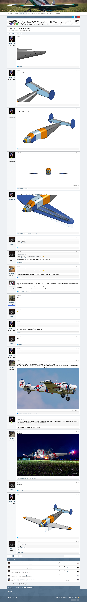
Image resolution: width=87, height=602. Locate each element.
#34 (78, 348)
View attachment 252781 (22, 547)
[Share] (76, 36)
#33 (78, 336)
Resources (42, 13)
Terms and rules (64, 597)
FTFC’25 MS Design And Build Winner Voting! (21, 571)
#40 (78, 541)
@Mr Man (37, 194)
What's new (32, 13)
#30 (78, 295)
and (23, 105)
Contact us (58, 597)
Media (50, 13)
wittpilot (12, 367)
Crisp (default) (11, 597)
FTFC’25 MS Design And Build (17, 567)
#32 (78, 321)
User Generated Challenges (23, 564)
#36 (78, 417)
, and (25, 148)
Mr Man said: (20, 323)
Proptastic (11, 273)
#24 (78, 152)
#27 (78, 251)
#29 (78, 281)
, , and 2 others (27, 478)
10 (31, 564)
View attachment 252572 (22, 242)
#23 (78, 108)
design (29, 30)
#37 (78, 431)
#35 (78, 360)
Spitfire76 (12, 580)
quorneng (11, 288)
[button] (26, 13)
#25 (78, 192)
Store (16, 13)
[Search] (74, 13)
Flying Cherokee (14, 576)
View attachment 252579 (22, 257)
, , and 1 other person (27, 233)
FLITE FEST (17, 593)
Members (58, 13)
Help (72, 597)
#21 (78, 36)
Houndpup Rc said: (21, 239)
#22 (78, 70)
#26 (78, 237)
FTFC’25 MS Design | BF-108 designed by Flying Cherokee (24, 575)
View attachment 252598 (43, 425)
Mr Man (11, 244)
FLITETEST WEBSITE (11, 593)
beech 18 (23, 30)
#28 (78, 266)
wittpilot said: (20, 419)
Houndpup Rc (11, 30)
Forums (23, 13)
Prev (9, 33)
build (26, 30)
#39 (78, 494)
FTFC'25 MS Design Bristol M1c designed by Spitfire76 (23, 579)
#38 (78, 482)
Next (20, 33)
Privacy (69, 597)
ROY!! (67, 564)
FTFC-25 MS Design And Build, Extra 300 (20, 563)
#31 (78, 309)
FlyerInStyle (68, 576)
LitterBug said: (20, 350)
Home (10, 13)
